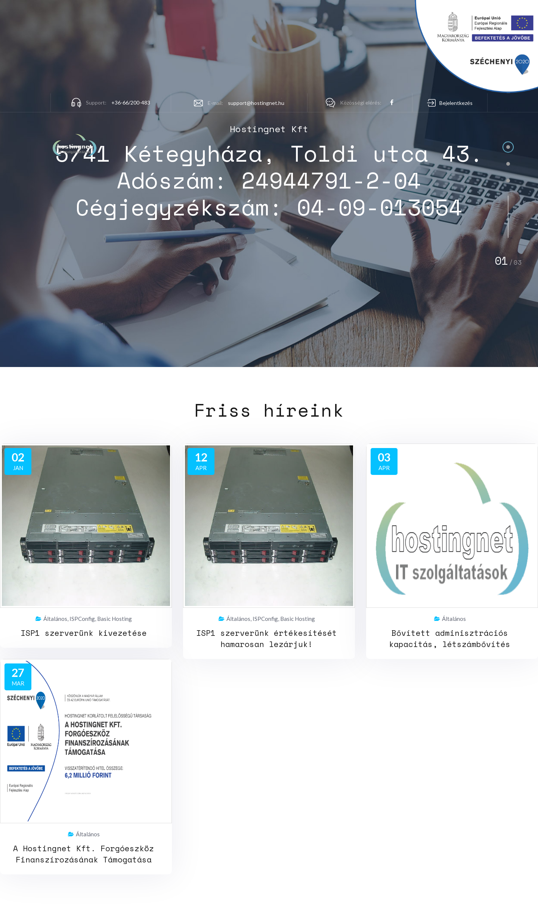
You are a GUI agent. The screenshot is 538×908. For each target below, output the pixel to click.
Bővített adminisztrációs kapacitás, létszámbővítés (449, 638)
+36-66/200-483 (130, 102)
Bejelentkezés (456, 103)
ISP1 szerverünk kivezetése (84, 633)
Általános (450, 619)
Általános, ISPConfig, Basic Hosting (83, 619)
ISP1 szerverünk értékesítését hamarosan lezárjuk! (266, 638)
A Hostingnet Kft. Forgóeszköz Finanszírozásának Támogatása (83, 853)
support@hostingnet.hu (256, 103)
